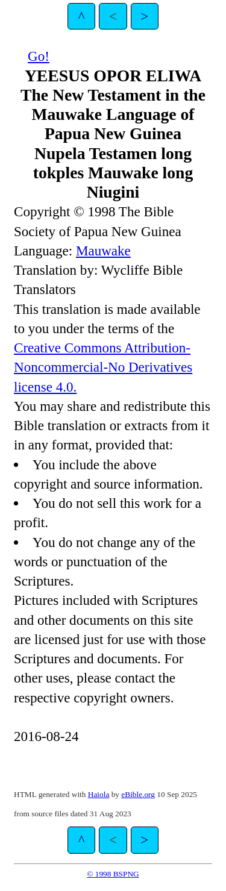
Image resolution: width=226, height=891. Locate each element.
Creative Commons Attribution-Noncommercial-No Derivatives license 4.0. (103, 367)
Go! (38, 56)
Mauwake (103, 250)
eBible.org (138, 794)
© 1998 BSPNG (113, 873)
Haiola (99, 794)
